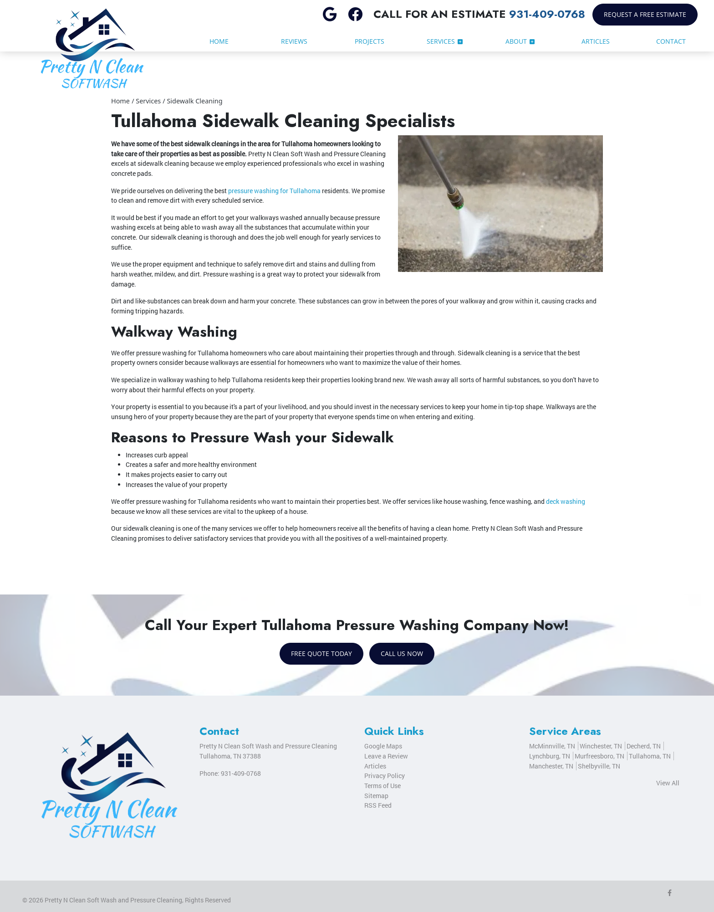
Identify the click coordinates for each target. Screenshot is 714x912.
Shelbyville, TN (599, 766)
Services (148, 101)
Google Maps (383, 746)
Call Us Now (402, 653)
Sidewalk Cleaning (194, 101)
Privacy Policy (384, 775)
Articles (375, 766)
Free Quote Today (321, 653)
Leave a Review (386, 756)
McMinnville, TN (552, 746)
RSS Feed (378, 805)
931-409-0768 (547, 14)
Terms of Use (382, 785)
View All (667, 783)
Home (120, 101)
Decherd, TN (644, 746)
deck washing (565, 501)
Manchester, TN (551, 766)
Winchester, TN (601, 746)
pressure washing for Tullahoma (274, 190)
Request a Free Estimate (645, 14)
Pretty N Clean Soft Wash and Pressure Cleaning (113, 900)
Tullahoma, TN (650, 756)
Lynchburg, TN (549, 756)
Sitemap (376, 795)
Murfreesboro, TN (599, 756)
